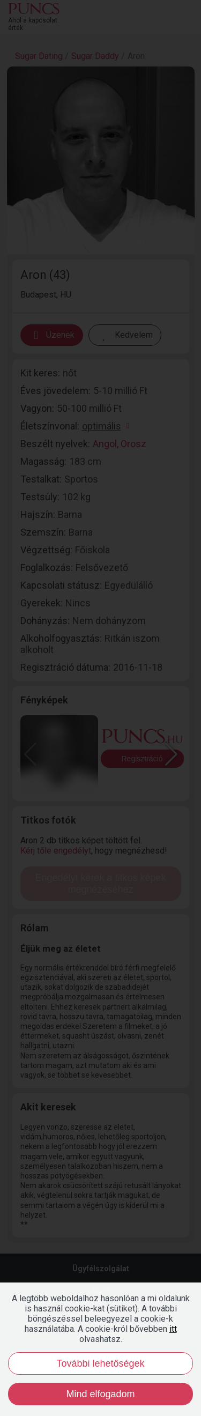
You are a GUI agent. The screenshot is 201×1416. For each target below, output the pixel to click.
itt (173, 1329)
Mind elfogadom (100, 1394)
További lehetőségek (100, 1363)
